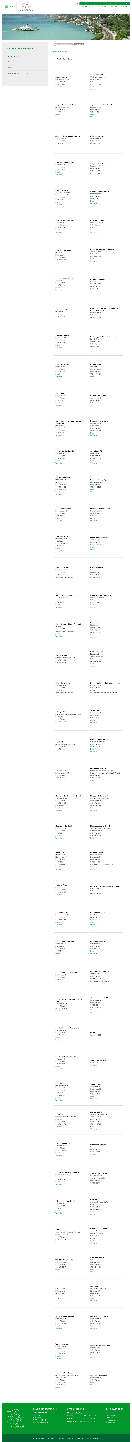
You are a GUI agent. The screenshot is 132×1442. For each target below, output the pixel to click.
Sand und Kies (14, 62)
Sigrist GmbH (66, 1438)
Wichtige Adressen (112, 1424)
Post (10, 67)
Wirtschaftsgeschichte (18, 73)
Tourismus (122, 6)
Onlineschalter (111, 1417)
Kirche (116, 6)
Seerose (98, 6)
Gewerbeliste (14, 56)
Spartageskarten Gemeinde (111, 1420)
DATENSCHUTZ (94, 1438)
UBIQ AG (77, 1438)
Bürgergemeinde (108, 6)
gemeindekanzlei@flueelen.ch (42, 1426)
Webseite (58, 87)
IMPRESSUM (85, 1438)
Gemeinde (86, 6)
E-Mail (92, 87)
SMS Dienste (110, 1426)
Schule (93, 6)
